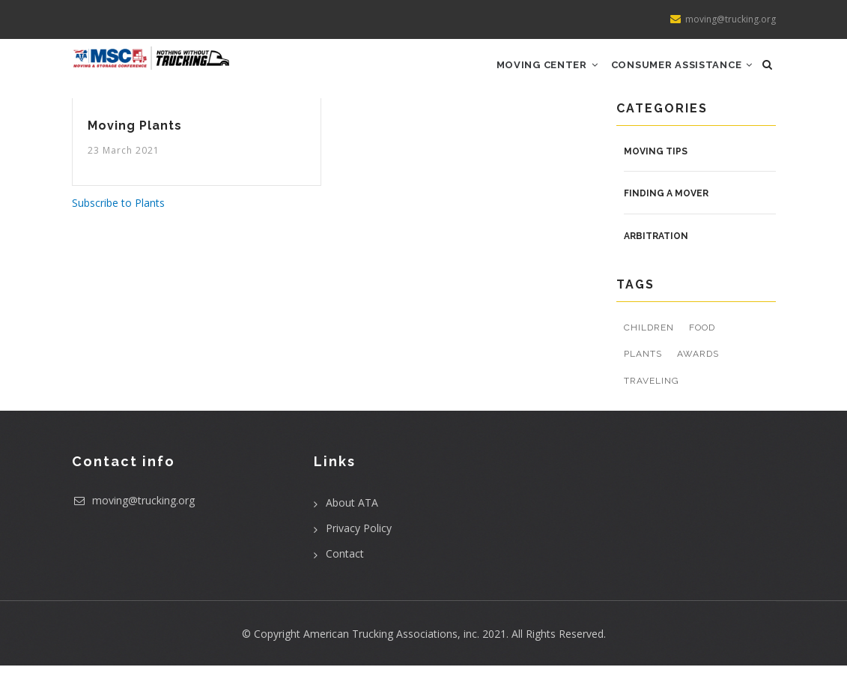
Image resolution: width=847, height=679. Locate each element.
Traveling (651, 394)
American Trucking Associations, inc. (391, 647)
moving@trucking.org (133, 514)
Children (649, 341)
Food (702, 341)
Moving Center (534, 71)
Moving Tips (655, 164)
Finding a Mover (666, 207)
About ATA (352, 516)
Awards (698, 367)
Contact (345, 567)
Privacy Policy (359, 541)
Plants (643, 367)
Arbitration (656, 249)
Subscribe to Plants (118, 216)
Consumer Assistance (677, 71)
